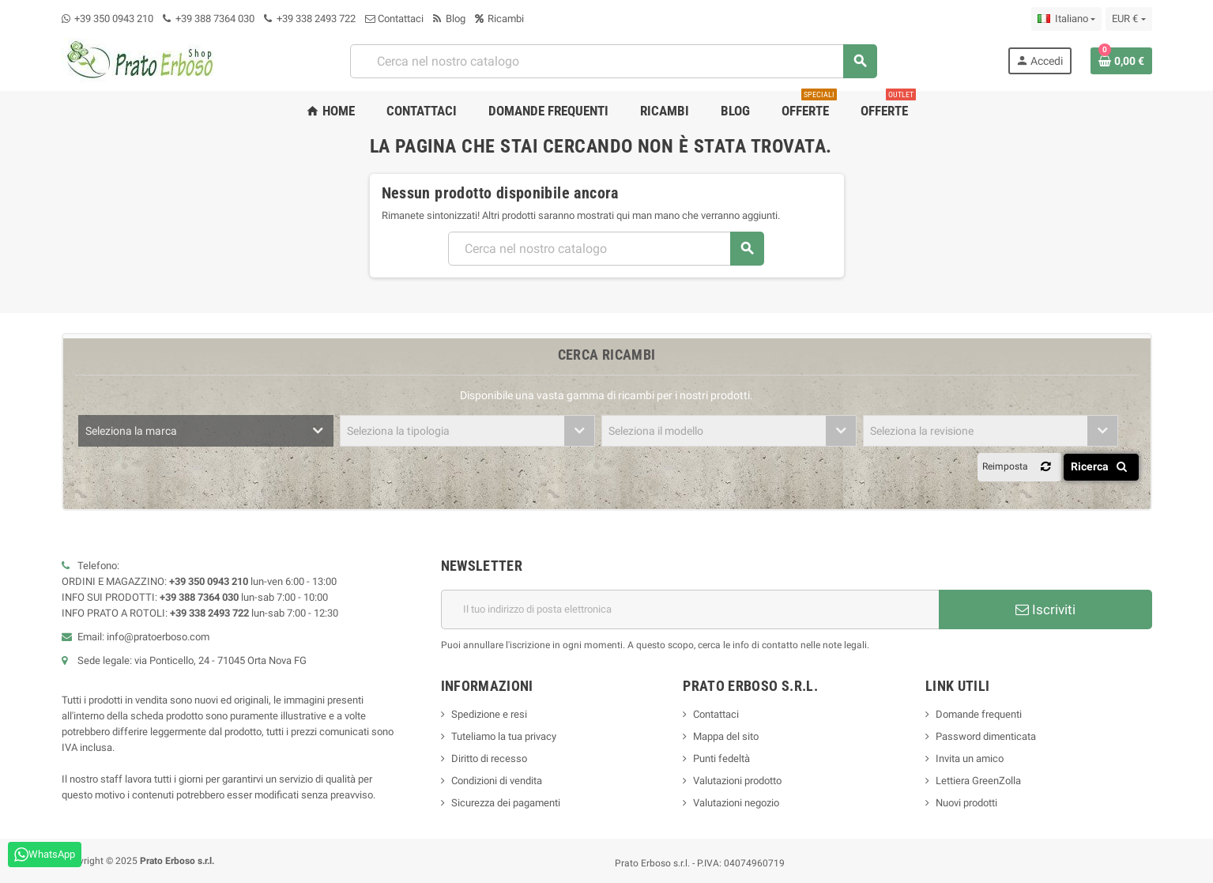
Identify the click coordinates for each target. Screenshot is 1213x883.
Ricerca (1102, 466)
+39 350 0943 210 (113, 19)
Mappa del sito (726, 736)
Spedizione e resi (489, 714)
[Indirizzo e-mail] (690, 609)
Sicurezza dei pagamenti (505, 803)
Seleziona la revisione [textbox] (922, 431)
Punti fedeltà (721, 758)
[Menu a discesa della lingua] (1066, 19)
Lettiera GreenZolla (978, 781)
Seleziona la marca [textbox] (131, 431)
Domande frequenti (979, 714)
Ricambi (499, 19)
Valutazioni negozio (736, 803)
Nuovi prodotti (966, 803)
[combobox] (613, 61)
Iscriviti (1045, 609)
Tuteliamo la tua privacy (503, 736)
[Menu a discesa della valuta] (1128, 19)
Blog (449, 19)
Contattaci (394, 19)
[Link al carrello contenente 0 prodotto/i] (1121, 60)
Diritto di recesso (489, 758)
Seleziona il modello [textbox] (655, 431)
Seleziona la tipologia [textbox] (398, 431)
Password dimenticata (986, 736)
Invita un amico (970, 758)
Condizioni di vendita (496, 781)
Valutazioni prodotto (737, 781)
